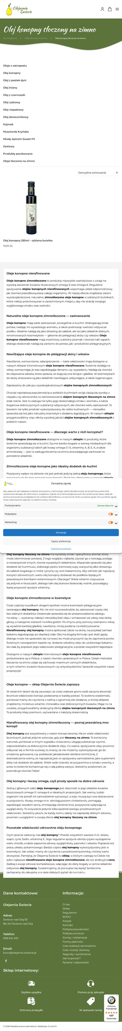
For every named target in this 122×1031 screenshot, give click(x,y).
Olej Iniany (10, 87)
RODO (67, 916)
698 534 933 (10, 938)
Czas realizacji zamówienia (79, 945)
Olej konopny (11, 73)
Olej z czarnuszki (14, 95)
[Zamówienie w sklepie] (98, 173)
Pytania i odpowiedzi (76, 962)
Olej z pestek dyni (14, 80)
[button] (117, 9)
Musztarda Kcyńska (16, 131)
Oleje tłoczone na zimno (19, 161)
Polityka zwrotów (73, 933)
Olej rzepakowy (13, 109)
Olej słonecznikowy (15, 117)
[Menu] (117, 996)
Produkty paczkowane (18, 153)
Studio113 (52, 1026)
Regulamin (70, 912)
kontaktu (79, 872)
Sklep (66, 908)
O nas (66, 904)
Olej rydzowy (11, 102)
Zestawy (8, 146)
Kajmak (8, 124)
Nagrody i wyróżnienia (77, 954)
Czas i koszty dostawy (76, 950)
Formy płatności (73, 941)
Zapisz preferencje (61, 541)
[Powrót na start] (19, 9)
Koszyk (67, 921)
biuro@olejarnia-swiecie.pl (19, 952)
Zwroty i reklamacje (75, 937)
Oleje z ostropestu (15, 65)
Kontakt (68, 925)
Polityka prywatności (61, 549)
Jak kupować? (72, 958)
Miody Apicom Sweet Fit (19, 139)
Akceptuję (61, 532)
